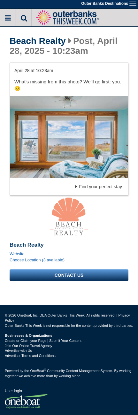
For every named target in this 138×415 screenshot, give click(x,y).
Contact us (69, 275)
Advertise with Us (18, 350)
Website (17, 253)
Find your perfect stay (98, 186)
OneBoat (38, 371)
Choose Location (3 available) (37, 260)
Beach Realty (38, 41)
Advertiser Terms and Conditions (30, 356)
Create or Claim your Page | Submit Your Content (43, 341)
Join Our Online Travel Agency (28, 346)
